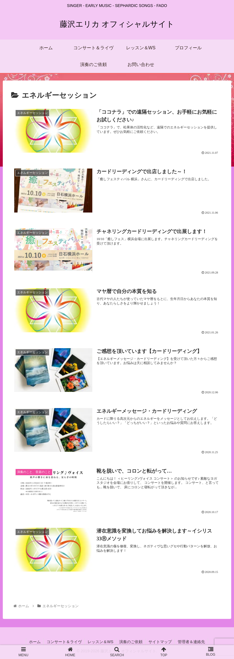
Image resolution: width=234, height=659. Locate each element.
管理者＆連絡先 (191, 642)
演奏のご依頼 (131, 642)
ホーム (35, 642)
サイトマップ (160, 642)
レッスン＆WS (101, 642)
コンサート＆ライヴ (64, 642)
